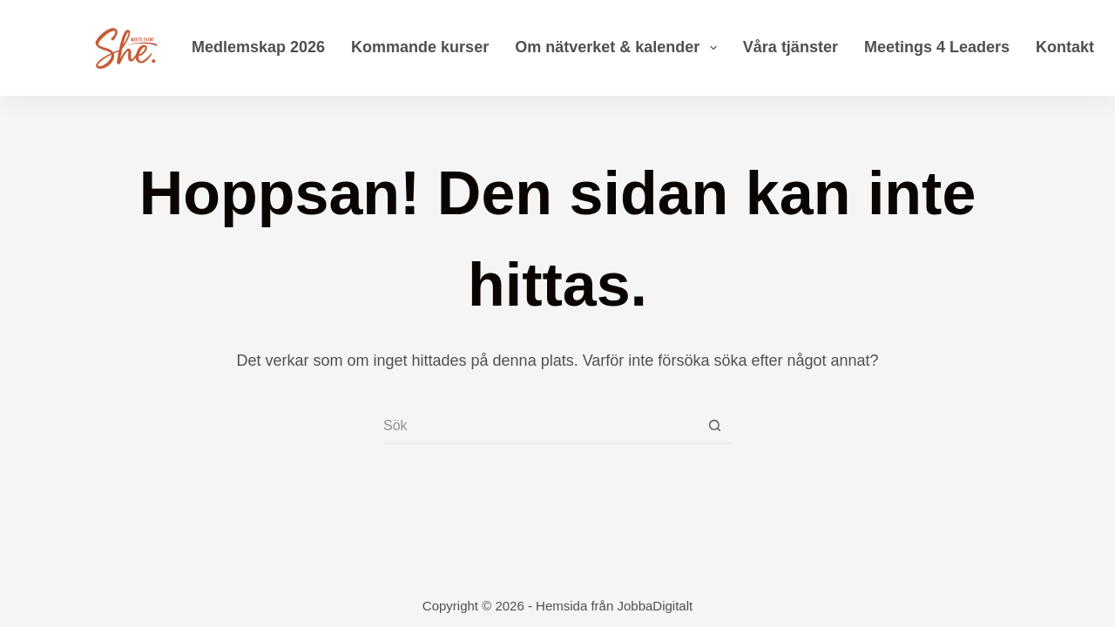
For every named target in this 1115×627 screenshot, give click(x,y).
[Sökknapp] (714, 426)
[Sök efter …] (540, 426)
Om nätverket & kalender (619, 47)
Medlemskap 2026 (258, 47)
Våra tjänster (790, 47)
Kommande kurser (420, 47)
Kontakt (1065, 47)
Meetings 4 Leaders (937, 47)
